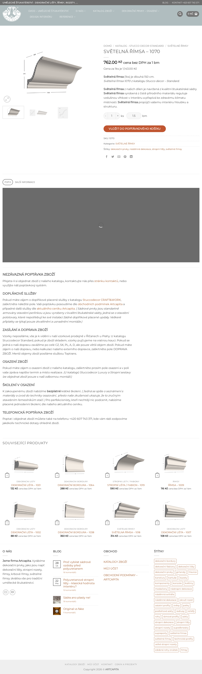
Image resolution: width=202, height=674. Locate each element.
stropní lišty (158, 149)
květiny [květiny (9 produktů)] (189, 583)
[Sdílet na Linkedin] (131, 157)
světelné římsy (174, 149)
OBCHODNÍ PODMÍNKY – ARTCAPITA (121, 577)
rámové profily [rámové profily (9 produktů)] (171, 616)
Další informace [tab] (25, 182)
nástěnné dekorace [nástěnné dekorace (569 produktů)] (165, 600)
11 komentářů (73, 613)
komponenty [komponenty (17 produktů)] (162, 583)
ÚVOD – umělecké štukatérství (48, 10)
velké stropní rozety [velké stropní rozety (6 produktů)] (166, 644)
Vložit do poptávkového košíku (135, 128)
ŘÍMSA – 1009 (176, 485)
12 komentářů (76, 590)
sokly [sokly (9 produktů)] (185, 616)
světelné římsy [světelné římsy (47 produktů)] (163, 639)
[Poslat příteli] (119, 157)
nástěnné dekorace (140, 149)
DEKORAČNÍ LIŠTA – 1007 (176, 532)
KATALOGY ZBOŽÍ (115, 561)
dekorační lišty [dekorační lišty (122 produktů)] (186, 566)
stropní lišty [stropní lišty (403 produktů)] (183, 622)
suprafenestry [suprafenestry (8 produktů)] (181, 627)
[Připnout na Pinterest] (125, 157)
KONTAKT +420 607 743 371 (185, 2)
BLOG (165, 2)
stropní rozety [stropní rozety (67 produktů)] (162, 627)
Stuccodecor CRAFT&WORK (102, 299)
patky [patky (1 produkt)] (186, 605)
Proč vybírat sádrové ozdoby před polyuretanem (77, 565)
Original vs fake (73, 609)
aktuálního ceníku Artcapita (56, 308)
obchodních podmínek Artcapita (100, 304)
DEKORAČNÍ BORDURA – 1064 (76, 485)
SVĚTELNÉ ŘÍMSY (178, 45)
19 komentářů (73, 601)
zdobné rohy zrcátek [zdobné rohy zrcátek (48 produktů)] (166, 650)
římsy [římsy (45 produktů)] (184, 650)
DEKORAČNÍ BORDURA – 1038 (76, 532)
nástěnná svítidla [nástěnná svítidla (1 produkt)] (164, 594)
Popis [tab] (8, 182)
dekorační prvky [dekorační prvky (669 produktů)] (164, 572)
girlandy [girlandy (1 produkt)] (180, 572)
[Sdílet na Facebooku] (107, 157)
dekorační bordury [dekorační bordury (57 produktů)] (165, 561)
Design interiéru (41, 16)
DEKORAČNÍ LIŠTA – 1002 (26, 532)
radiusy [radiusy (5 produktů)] (180, 611)
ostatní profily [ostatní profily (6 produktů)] (162, 605)
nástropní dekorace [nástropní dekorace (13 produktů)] (181, 589)
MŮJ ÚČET (111, 568)
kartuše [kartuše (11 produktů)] (172, 577)
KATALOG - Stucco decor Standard (139, 45)
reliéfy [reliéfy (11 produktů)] (191, 611)
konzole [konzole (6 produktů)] (177, 583)
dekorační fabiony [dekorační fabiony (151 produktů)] (165, 566)
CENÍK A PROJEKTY (126, 664)
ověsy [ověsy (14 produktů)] (177, 605)
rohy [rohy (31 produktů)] (157, 616)
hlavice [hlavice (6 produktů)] (193, 572)
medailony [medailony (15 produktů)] (161, 589)
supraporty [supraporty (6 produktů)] (161, 633)
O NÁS (81, 11)
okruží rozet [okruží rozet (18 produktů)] (186, 600)
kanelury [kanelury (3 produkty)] (160, 577)
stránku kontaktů (106, 281)
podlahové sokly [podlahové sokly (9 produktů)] (164, 611)
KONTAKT (106, 664)
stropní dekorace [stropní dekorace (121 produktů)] (164, 622)
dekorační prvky (120, 149)
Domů (108, 45)
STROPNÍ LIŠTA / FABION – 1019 (126, 485)
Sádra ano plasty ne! (76, 597)
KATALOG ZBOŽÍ (103, 11)
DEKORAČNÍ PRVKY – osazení (141, 11)
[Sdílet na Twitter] (113, 157)
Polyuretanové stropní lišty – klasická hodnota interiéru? (79, 583)
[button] (180, 14)
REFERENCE (67, 16)
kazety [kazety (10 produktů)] (183, 577)
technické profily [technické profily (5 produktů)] (183, 639)
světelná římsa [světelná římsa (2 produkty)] (178, 633)
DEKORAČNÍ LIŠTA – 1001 (26, 485)
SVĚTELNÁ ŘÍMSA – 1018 (126, 532)
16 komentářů (76, 572)
